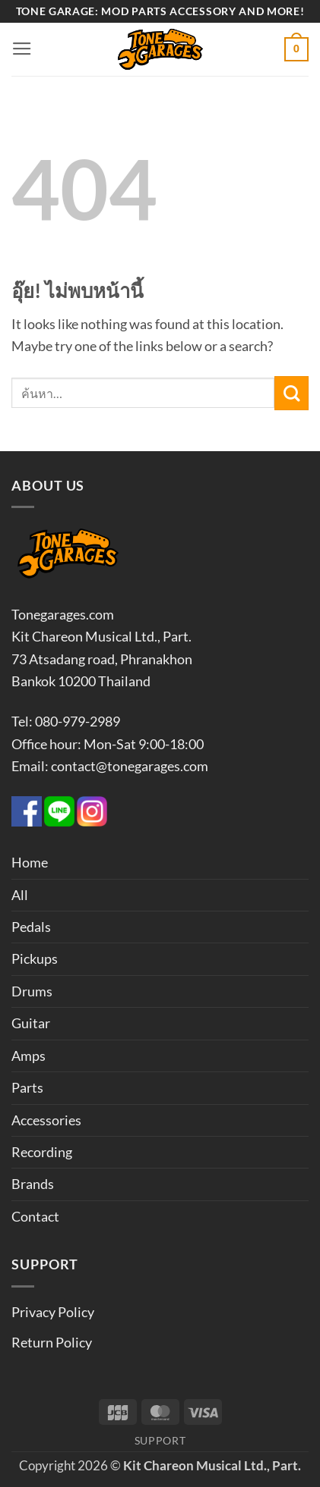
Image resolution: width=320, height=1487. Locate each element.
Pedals (31, 926)
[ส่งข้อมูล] (291, 393)
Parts (27, 1087)
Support (160, 1440)
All (19, 894)
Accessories (46, 1120)
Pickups (34, 958)
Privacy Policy (52, 1311)
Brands (32, 1183)
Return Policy (51, 1342)
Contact (35, 1216)
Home (29, 862)
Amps (28, 1055)
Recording (41, 1151)
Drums (31, 991)
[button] (22, 49)
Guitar (30, 1023)
